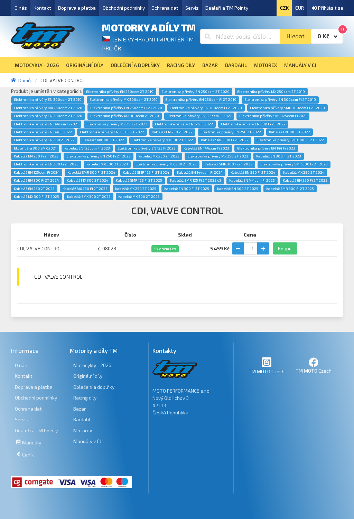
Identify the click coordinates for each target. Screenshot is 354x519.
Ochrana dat (164, 8)
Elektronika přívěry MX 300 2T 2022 (162, 140)
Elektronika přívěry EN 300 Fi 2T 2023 (46, 164)
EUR (299, 8)
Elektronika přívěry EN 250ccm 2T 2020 (195, 91)
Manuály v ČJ (87, 441)
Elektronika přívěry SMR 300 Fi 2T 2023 (294, 164)
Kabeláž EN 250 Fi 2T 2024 (253, 172)
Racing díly (84, 398)
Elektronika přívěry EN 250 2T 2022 (231, 132)
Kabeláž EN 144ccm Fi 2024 (200, 172)
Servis (192, 8)
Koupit (285, 248)
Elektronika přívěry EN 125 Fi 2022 (184, 124)
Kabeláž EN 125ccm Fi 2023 (87, 148)
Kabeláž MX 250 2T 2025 (135, 188)
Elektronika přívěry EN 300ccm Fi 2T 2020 (206, 108)
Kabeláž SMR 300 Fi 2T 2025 (290, 188)
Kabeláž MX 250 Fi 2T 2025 (85, 188)
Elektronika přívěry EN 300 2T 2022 (44, 140)
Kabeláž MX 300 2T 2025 (139, 196)
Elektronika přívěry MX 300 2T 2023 (166, 164)
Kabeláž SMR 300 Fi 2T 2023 (228, 164)
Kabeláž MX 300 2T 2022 (103, 140)
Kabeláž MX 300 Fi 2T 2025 (36, 196)
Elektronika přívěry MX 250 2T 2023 (217, 156)
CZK (284, 8)
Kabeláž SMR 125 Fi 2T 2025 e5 (195, 180)
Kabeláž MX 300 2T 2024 (87, 180)
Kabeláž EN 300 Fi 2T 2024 (36, 180)
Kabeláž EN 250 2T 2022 (172, 132)
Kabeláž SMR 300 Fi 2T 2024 (91, 172)
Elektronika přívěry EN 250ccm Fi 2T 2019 (200, 99)
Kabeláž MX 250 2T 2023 (158, 156)
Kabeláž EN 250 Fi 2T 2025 (305, 180)
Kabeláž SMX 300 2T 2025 (89, 196)
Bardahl (81, 419)
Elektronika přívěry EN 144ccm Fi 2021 (46, 124)
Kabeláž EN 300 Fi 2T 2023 (278, 156)
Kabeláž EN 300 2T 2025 (237, 188)
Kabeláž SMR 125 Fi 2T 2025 (139, 180)
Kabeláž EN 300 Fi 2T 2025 (186, 188)
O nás (21, 8)
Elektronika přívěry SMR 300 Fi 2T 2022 (290, 140)
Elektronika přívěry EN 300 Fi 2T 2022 (253, 124)
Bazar (79, 409)
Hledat (295, 36)
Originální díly (87, 376)
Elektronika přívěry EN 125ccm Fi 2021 (199, 116)
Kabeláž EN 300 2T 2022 (289, 132)
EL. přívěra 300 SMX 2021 (35, 148)
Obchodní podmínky (124, 8)
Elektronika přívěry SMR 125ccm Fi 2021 (273, 116)
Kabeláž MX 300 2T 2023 (107, 164)
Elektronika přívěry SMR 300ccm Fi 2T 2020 (287, 108)
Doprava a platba (77, 8)
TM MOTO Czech (267, 365)
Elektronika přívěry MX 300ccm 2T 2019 (124, 99)
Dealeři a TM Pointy (226, 8)
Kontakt (42, 8)
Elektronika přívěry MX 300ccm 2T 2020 (124, 116)
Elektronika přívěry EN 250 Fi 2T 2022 (112, 132)
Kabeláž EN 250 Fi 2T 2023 (36, 156)
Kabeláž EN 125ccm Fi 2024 (36, 172)
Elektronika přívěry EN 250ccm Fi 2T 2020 (126, 108)
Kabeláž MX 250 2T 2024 (303, 172)
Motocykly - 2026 (92, 365)
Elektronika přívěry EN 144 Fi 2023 (266, 148)
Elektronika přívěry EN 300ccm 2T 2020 (48, 116)
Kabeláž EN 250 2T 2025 (34, 188)
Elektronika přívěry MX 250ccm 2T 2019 (271, 91)
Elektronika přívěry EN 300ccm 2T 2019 (48, 99)
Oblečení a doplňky (93, 387)
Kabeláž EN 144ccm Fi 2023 (206, 148)
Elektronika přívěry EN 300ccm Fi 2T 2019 (280, 99)
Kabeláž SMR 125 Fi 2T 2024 (146, 172)
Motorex (82, 430)
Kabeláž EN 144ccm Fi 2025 (252, 180)
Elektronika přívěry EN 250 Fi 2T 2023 (98, 156)
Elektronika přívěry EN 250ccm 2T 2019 (119, 91)
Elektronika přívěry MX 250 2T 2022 (116, 124)
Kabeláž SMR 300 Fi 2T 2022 (225, 140)
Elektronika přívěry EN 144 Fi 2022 (43, 132)
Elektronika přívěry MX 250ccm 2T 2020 (48, 108)
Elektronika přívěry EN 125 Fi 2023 (147, 148)
